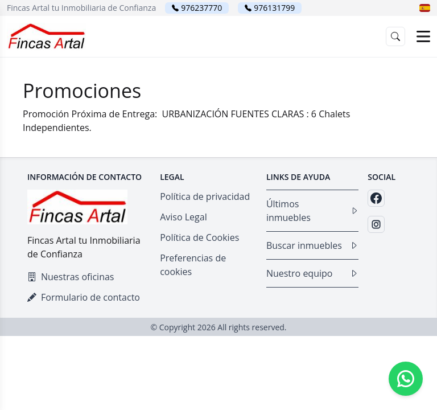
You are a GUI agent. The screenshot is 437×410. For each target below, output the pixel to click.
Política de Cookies (199, 237)
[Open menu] (423, 36)
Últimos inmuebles (312, 211)
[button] (424, 8)
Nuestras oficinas (70, 276)
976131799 (274, 7)
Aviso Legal (183, 217)
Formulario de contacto (83, 297)
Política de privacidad (205, 196)
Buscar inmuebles (312, 245)
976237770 (201, 7)
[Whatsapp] (406, 379)
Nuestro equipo (312, 273)
